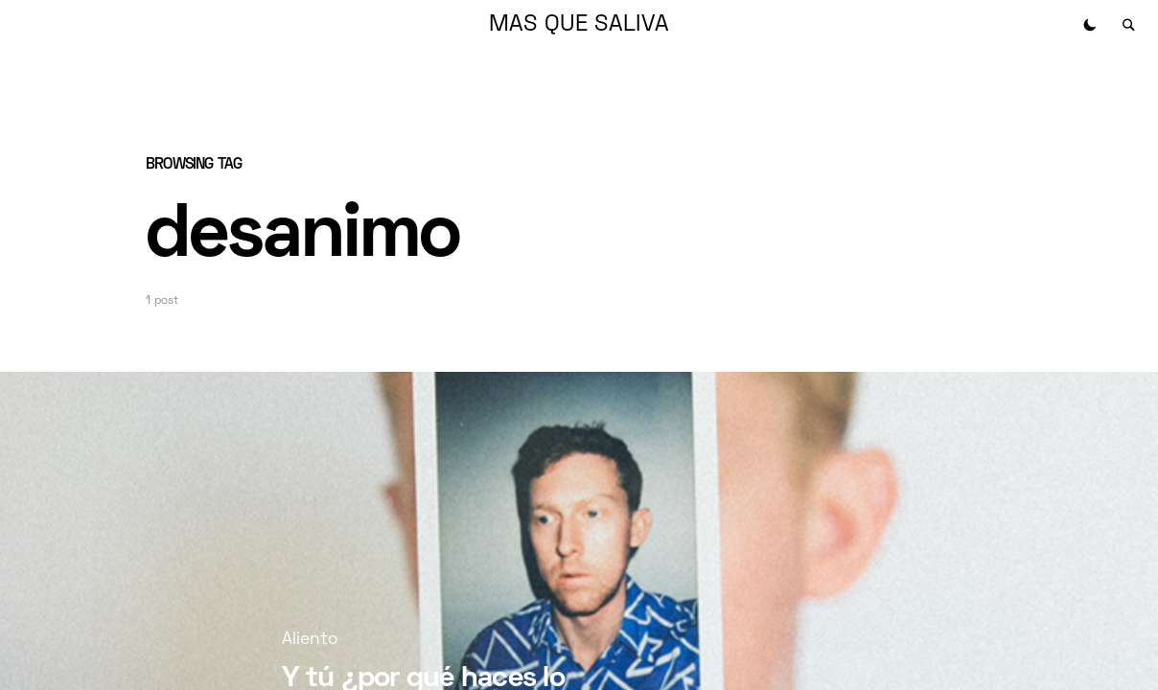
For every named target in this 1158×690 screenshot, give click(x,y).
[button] (1090, 25)
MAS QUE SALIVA (579, 24)
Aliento (309, 640)
